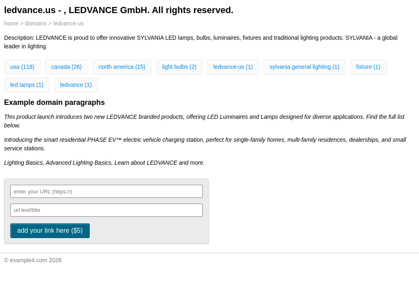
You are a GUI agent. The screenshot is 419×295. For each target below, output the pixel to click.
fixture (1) (368, 67)
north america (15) (122, 67)
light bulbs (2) (179, 67)
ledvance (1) (76, 85)
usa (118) (22, 67)
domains (36, 23)
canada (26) (66, 67)
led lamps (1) (26, 85)
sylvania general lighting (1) (304, 67)
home (11, 23)
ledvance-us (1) (233, 67)
